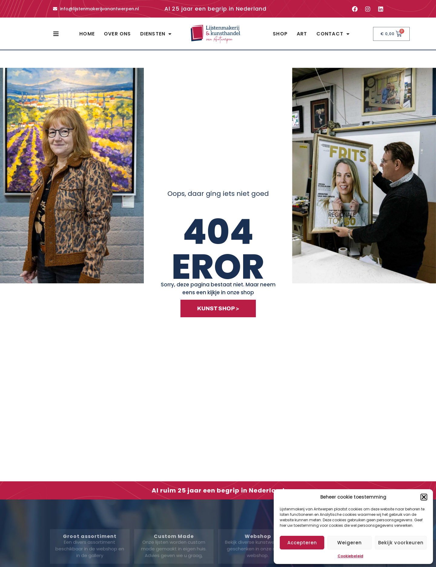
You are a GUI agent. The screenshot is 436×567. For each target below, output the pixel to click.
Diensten (156, 33)
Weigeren (349, 542)
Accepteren (302, 542)
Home (87, 33)
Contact (333, 33)
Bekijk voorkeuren (401, 542)
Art (302, 33)
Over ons (117, 33)
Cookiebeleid (350, 556)
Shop (280, 33)
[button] (424, 497)
